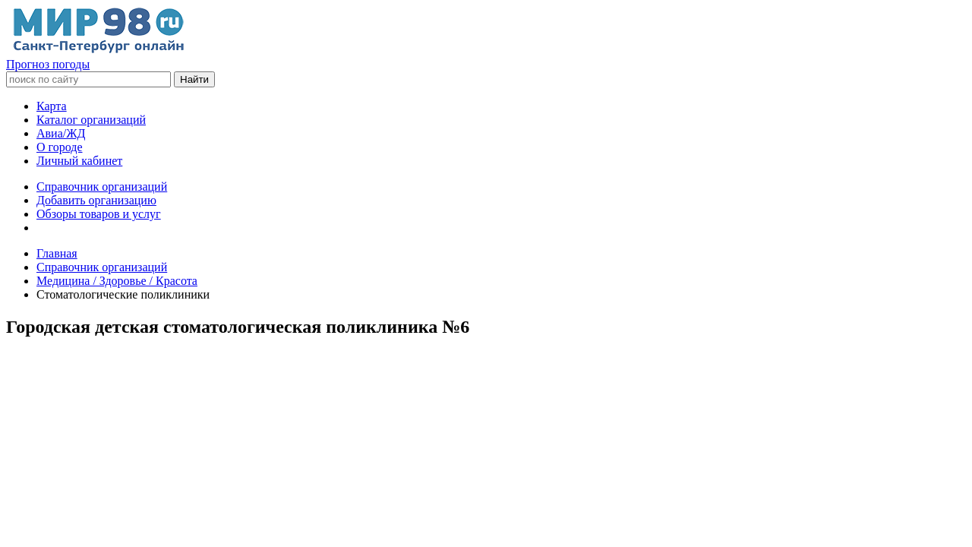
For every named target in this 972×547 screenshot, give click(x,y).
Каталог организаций (91, 119)
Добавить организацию (96, 200)
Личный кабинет (79, 160)
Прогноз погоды (48, 64)
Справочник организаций (101, 186)
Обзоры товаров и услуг (98, 213)
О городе (59, 147)
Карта (51, 106)
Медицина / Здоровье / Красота (116, 280)
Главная (56, 253)
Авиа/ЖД (60, 133)
